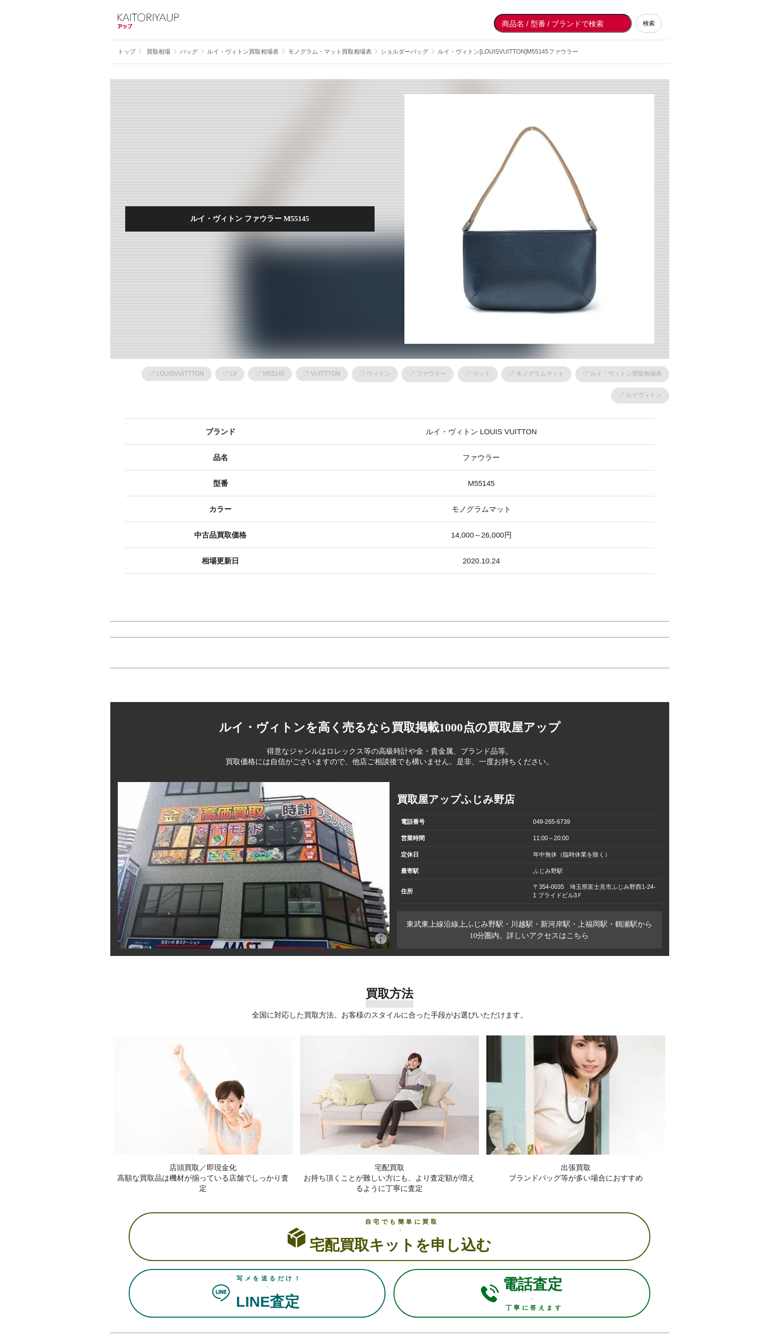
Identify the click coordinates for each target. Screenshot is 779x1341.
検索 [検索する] (649, 23)
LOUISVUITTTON (180, 373)
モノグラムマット (540, 373)
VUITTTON (325, 373)
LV (233, 373)
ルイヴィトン (644, 395)
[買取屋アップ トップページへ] (157, 23)
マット (481, 373)
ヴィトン (378, 373)
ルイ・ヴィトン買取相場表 (626, 373)
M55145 (273, 373)
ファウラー (431, 373)
